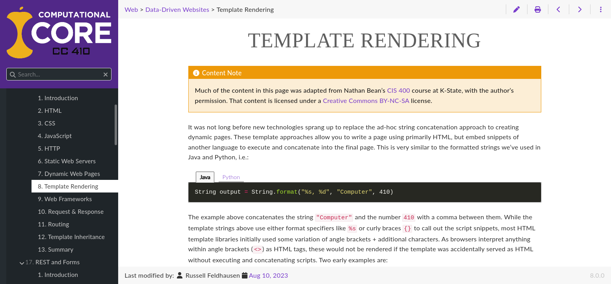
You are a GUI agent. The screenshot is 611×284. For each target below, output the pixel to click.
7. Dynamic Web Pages (69, 173)
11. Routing (53, 224)
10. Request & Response (71, 211)
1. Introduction (58, 97)
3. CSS (46, 123)
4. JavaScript (55, 135)
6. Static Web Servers (67, 160)
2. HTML (50, 110)
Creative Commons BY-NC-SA (366, 100)
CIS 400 (398, 90)
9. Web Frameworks (65, 198)
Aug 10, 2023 (268, 275)
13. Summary (55, 249)
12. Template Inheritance (71, 236)
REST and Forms (52, 261)
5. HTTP (49, 148)
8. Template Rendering (68, 186)
